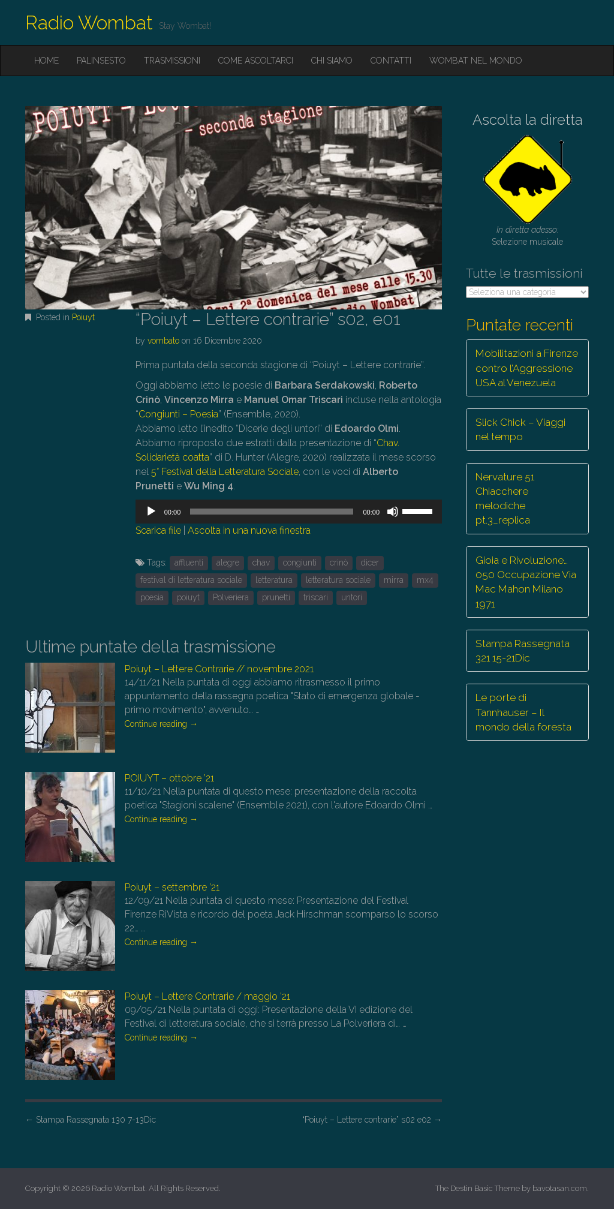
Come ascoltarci (255, 60)
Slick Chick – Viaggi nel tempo (520, 429)
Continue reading (161, 724)
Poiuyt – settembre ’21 (172, 887)
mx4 (425, 580)
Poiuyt (83, 317)
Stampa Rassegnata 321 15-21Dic (522, 650)
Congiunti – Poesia (178, 414)
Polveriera (231, 597)
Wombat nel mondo (475, 60)
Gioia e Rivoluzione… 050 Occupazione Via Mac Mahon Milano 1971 (525, 582)
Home (46, 60)
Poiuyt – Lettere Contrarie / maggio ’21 (207, 996)
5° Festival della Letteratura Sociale (225, 471)
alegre (227, 562)
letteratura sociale (338, 580)
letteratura (274, 580)
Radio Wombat (89, 22)
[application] (289, 512)
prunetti (276, 597)
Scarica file (158, 530)
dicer (370, 562)
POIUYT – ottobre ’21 (169, 778)
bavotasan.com (559, 1188)
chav (261, 562)
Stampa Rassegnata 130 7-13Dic (90, 1119)
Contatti (391, 60)
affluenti (188, 562)
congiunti (300, 562)
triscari (315, 597)
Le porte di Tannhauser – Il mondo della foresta (523, 712)
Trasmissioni (172, 60)
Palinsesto (101, 60)
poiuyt (188, 597)
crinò (339, 562)
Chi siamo (332, 60)
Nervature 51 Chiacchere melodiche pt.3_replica (504, 499)
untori (351, 597)
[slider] (271, 512)
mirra (394, 580)
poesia (152, 597)
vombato (163, 340)
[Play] (151, 512)
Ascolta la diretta (527, 119)
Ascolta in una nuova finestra (249, 530)
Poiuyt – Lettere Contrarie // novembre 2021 (219, 669)
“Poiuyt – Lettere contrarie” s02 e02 (372, 1119)
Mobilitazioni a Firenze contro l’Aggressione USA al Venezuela (526, 368)
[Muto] (393, 512)
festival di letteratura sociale (191, 580)
